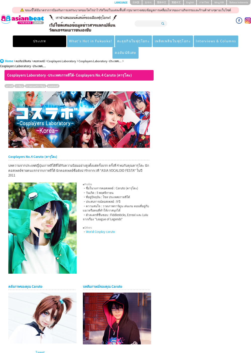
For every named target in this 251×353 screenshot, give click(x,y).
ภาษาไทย (204, 2)
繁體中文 (176, 2)
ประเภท (22, 41)
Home (9, 49)
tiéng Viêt (219, 2)
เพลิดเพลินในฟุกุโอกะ (145, 41)
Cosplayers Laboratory (61, 49)
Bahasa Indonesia (238, 2)
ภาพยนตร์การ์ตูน (35, 74)
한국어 (148, 2)
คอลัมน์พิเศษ (227, 41)
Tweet (40, 340)
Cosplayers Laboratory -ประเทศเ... (100, 49)
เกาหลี (9, 74)
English (190, 2)
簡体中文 (161, 2)
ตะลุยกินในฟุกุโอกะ (104, 41)
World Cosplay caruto (100, 220)
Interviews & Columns (190, 41)
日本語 (136, 2)
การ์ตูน (19, 74)
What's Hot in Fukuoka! (60, 41)
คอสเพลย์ (39, 49)
